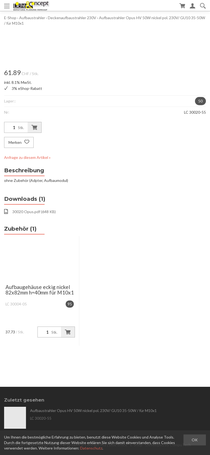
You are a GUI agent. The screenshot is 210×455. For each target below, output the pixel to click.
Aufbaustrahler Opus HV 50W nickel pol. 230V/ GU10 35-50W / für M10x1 (93, 410)
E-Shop (10, 17)
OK (195, 439)
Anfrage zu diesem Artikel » (27, 157)
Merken (18, 142)
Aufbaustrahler (32, 17)
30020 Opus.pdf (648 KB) (30, 211)
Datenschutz (91, 448)
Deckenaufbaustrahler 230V (72, 17)
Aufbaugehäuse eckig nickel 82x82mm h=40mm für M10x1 (39, 290)
